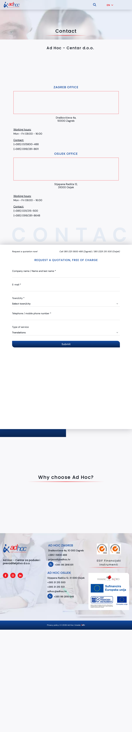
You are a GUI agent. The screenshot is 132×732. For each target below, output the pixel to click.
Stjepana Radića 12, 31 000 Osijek (66, 577)
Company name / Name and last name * (34, 271)
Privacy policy (53, 625)
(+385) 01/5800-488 (26, 144)
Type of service (20, 327)
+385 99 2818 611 (64, 564)
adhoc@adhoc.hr (57, 591)
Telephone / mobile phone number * (31, 313)
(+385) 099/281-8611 (26, 149)
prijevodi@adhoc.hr (59, 559)
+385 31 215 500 (56, 582)
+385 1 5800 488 (57, 555)
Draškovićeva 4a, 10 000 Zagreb (66, 550)
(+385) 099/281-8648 (26, 215)
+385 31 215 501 (56, 586)
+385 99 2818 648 (64, 596)
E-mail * (16, 284)
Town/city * (18, 298)
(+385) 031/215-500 (25, 210)
